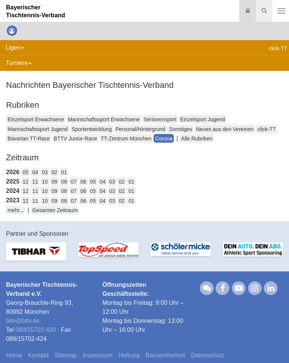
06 (84, 182)
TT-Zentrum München (126, 139)
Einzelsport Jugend (202, 119)
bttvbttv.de (23, 321)
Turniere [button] (19, 63)
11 (35, 182)
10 (45, 182)
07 (74, 182)
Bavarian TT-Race (29, 139)
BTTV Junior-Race (75, 139)
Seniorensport (160, 119)
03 (45, 172)
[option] (36, 256)
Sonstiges (180, 129)
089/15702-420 (35, 330)
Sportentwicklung (91, 129)
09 (55, 182)
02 (55, 172)
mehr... (16, 210)
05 (26, 172)
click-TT (266, 129)
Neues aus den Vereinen (225, 129)
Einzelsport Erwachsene (36, 119)
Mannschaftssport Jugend (38, 129)
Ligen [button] (15, 47)
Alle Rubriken (196, 139)
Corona (163, 139)
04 (35, 172)
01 (64, 172)
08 (64, 182)
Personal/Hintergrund (140, 129)
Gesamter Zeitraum (55, 210)
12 (26, 182)
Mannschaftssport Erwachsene (104, 119)
